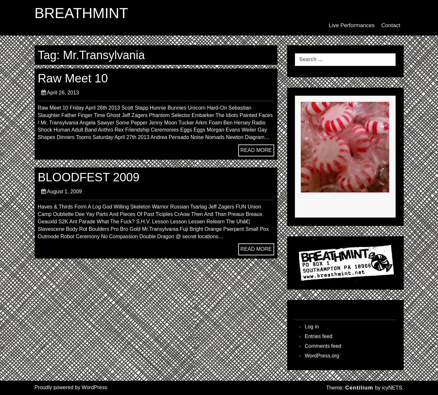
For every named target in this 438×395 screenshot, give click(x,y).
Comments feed (323, 346)
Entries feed (318, 336)
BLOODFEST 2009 (89, 177)
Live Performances (352, 25)
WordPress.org (322, 355)
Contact (390, 25)
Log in (312, 326)
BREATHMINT (81, 13)
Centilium (359, 388)
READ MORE (256, 150)
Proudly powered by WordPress (71, 387)
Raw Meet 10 (73, 78)
